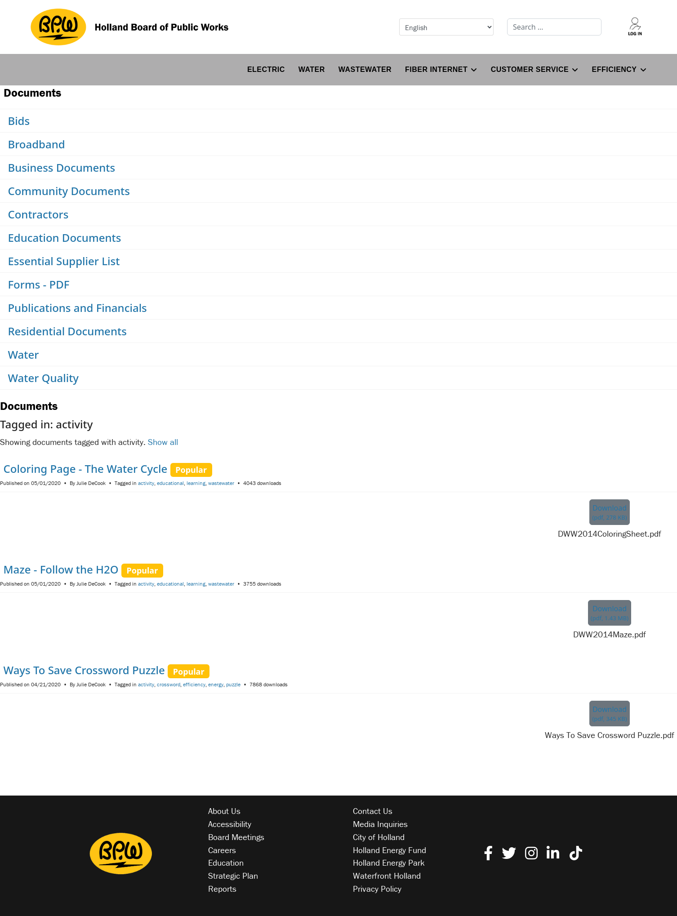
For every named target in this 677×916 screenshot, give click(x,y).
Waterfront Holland (387, 875)
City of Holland (379, 837)
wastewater (221, 483)
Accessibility (229, 823)
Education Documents (64, 237)
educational (170, 483)
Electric (266, 69)
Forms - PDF (38, 284)
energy (215, 684)
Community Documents (69, 190)
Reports (222, 888)
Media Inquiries (380, 823)
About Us (224, 810)
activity (146, 483)
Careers (222, 850)
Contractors (38, 214)
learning (196, 483)
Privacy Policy (377, 888)
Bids (19, 120)
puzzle (233, 684)
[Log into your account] (635, 27)
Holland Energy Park (389, 862)
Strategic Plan (233, 875)
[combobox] (554, 27)
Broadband (36, 144)
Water (311, 69)
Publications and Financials (77, 307)
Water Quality (43, 377)
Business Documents (61, 167)
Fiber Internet (436, 69)
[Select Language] (446, 27)
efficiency (194, 684)
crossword (168, 684)
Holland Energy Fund (389, 850)
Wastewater (365, 69)
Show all (163, 441)
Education (226, 862)
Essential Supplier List (64, 260)
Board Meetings (236, 837)
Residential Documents (67, 331)
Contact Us (372, 810)
